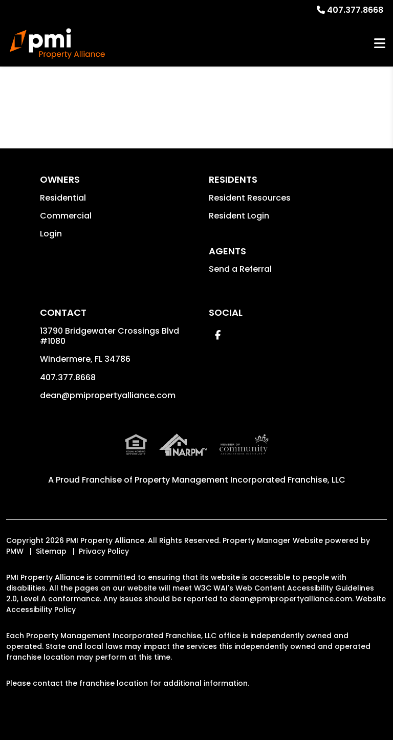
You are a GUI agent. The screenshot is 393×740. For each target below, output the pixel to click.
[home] (57, 43)
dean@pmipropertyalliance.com (108, 395)
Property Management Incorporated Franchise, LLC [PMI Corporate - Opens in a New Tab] (240, 480)
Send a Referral (240, 269)
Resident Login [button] (239, 216)
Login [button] (51, 234)
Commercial (66, 216)
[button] (218, 335)
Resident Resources (250, 198)
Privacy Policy (104, 551)
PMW (15, 551)
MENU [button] (379, 43)
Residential (63, 198)
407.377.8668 (355, 10)
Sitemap (51, 551)
